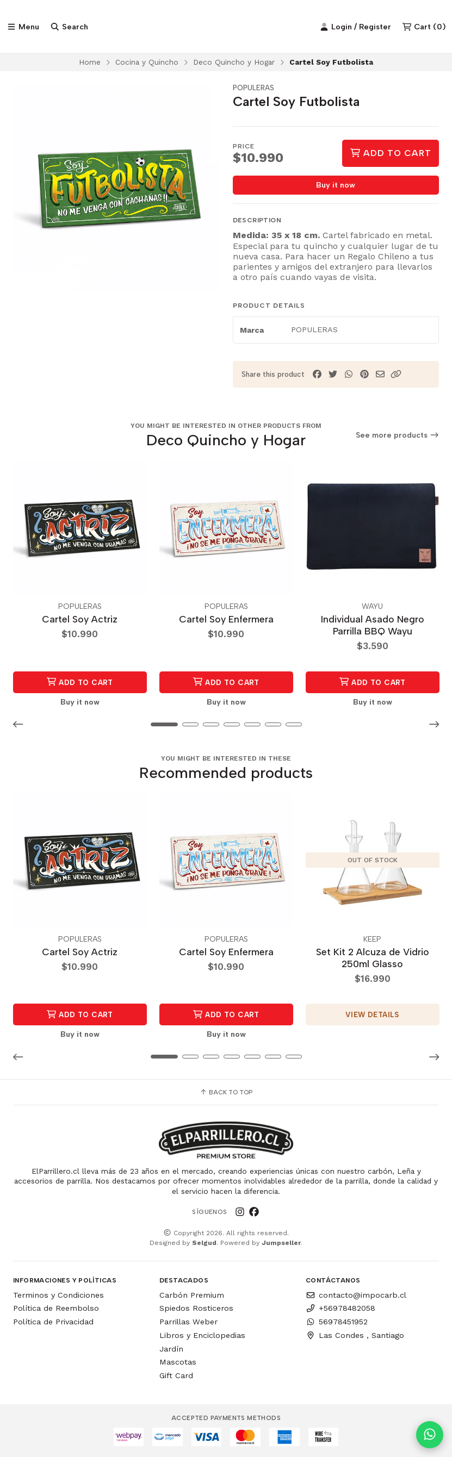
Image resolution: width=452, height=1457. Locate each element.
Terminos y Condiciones (58, 1295)
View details (372, 1015)
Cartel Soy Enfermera (226, 619)
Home (90, 63)
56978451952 (337, 1322)
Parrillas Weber (188, 1322)
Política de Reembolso (56, 1308)
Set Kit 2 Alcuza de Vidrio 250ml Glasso (372, 957)
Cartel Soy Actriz (79, 619)
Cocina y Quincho (146, 63)
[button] (396, 376)
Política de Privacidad (53, 1322)
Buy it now (335, 186)
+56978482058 (340, 1308)
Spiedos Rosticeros (196, 1308)
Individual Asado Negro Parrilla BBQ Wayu (372, 625)
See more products (397, 436)
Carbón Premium (191, 1295)
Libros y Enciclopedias (202, 1335)
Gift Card (176, 1376)
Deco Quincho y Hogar (234, 63)
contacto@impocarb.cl (356, 1295)
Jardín (171, 1348)
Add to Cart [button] (79, 682)
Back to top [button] (226, 1093)
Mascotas (177, 1362)
